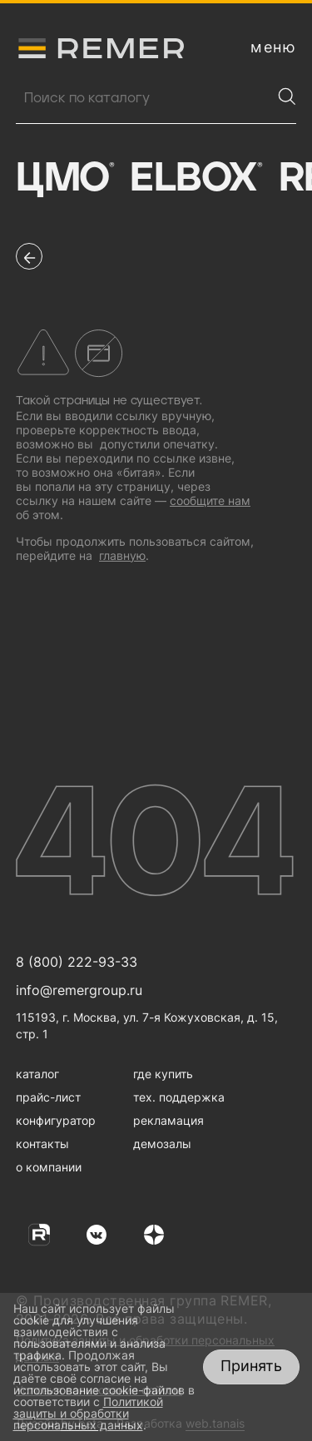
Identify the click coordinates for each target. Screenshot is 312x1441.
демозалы (162, 1143)
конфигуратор (56, 1120)
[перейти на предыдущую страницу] (29, 256)
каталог (37, 1074)
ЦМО (64, 179)
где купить (163, 1074)
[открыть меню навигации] (273, 47)
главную (122, 555)
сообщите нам (210, 500)
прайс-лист (48, 1097)
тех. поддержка (179, 1097)
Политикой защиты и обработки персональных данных (88, 1413)
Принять (251, 1365)
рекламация (168, 1120)
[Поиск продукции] (143, 98)
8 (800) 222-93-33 (76, 961)
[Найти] (287, 96)
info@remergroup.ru (79, 990)
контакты (42, 1143)
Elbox (195, 179)
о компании (49, 1167)
